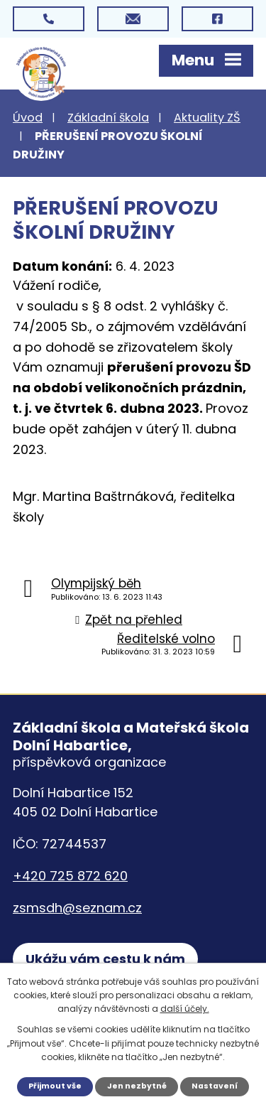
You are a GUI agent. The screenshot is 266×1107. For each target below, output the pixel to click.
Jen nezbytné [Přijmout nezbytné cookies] (137, 1086)
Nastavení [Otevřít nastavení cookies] (215, 1086)
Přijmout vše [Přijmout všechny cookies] (55, 1086)
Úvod (28, 117)
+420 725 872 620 (70, 876)
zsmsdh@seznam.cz (77, 908)
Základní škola (108, 117)
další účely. (184, 1009)
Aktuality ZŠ (207, 117)
